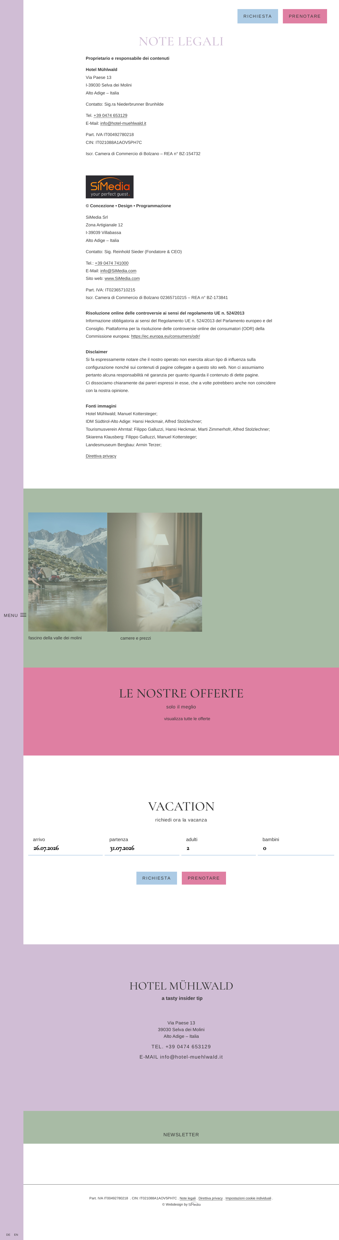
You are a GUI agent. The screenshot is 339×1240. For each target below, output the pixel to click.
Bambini (296, 860)
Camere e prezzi (162, 653)
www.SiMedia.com (122, 278)
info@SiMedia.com (118, 270)
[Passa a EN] (16, 1234)
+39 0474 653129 (110, 115)
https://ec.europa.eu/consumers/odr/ (165, 336)
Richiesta (257, 16)
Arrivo (65, 860)
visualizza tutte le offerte (187, 734)
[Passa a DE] (8, 1234)
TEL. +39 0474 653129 (181, 1062)
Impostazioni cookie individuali (248, 1214)
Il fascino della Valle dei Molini (69, 638)
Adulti (218, 860)
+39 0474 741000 (112, 263)
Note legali (188, 1214)
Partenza (141, 860)
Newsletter (181, 1150)
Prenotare (305, 16)
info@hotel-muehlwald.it (123, 123)
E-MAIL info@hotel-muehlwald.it (181, 1072)
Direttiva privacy (101, 456)
